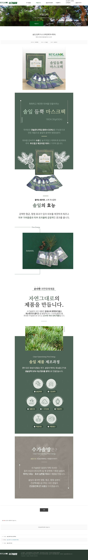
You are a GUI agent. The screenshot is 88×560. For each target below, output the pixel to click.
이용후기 (58, 2)
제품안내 (38, 2)
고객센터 (68, 2)
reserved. (36, 555)
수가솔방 (28, 2)
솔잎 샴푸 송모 (9, 543)
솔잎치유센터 (49, 2)
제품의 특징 (51, 23)
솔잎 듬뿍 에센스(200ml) (11, 536)
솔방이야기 (78, 2)
